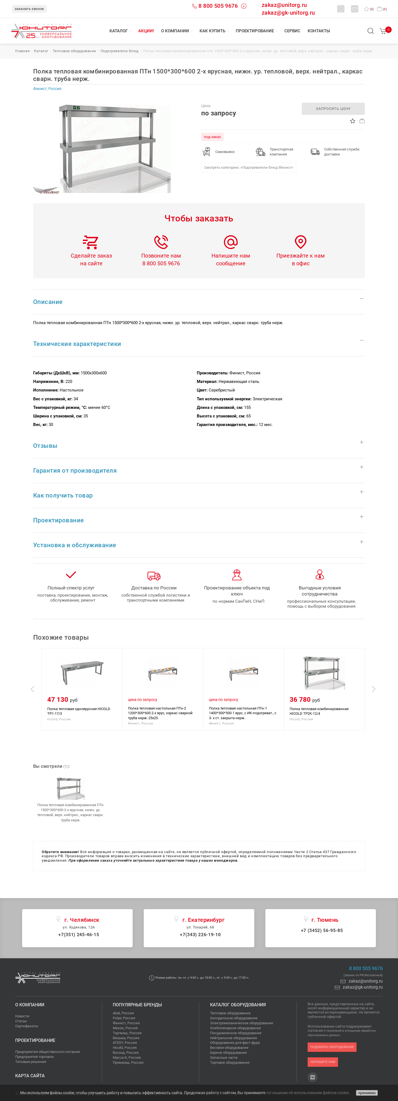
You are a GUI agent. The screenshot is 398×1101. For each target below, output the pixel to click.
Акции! (146, 30)
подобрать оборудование (332, 1047)
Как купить (212, 30)
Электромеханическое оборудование (241, 1023)
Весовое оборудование (229, 1048)
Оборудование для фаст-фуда (235, 1043)
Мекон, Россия (125, 1028)
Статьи (21, 1021)
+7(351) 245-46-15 (78, 934)
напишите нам (322, 1062)
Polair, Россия (124, 1018)
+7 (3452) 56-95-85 (322, 930)
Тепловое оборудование (230, 1013)
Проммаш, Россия (128, 1062)
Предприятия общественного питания (47, 1052)
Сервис (292, 30)
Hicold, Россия (125, 1048)
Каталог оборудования (238, 1004)
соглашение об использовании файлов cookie (307, 1093)
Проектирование (255, 30)
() (369, 9)
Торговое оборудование (230, 1062)
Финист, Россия (126, 1023)
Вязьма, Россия (126, 1038)
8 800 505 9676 (218, 5)
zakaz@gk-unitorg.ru (288, 12)
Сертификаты (26, 1026)
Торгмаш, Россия (127, 1033)
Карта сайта (30, 1075)
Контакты (319, 30)
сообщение (230, 263)
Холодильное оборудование (234, 1018)
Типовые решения (30, 1062)
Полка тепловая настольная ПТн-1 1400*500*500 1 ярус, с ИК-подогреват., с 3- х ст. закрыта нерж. (242, 713)
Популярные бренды (137, 1004)
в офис (301, 263)
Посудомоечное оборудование (235, 1033)
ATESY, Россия (125, 1043)
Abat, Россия (123, 1013)
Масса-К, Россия (127, 1057)
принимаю (367, 1093)
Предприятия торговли (34, 1057)
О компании (175, 30)
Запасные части (224, 1057)
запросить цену (333, 109)
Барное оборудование (228, 1052)
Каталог (118, 30)
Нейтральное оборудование (233, 1038)
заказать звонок (29, 9)
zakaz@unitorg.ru (284, 5)
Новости (22, 1016)
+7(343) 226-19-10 (200, 934)
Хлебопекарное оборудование (235, 1028)
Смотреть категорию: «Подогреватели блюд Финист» (248, 167)
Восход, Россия (125, 1052)
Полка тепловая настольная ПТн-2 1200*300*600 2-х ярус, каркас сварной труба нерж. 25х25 (160, 713)
